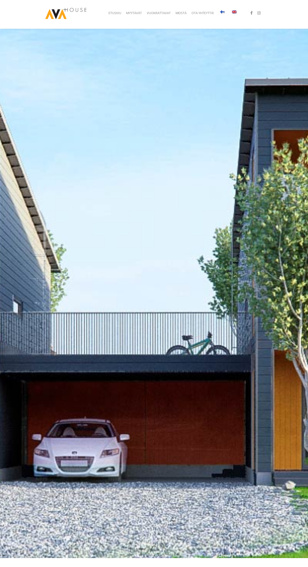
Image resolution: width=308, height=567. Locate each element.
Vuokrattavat (159, 13)
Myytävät (134, 13)
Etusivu (115, 13)
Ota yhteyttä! (203, 13)
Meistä (181, 13)
